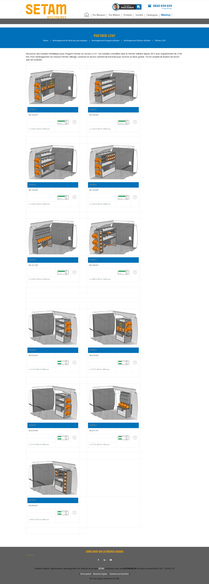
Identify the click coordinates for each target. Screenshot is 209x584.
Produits (128, 15)
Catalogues (152, 15)
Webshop (165, 15)
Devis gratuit (85, 574)
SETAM (101, 569)
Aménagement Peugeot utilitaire (106, 41)
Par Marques (99, 15)
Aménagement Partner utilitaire (137, 41)
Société (139, 15)
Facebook (98, 559)
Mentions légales (100, 574)
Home (45, 41)
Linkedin (104, 559)
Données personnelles (119, 574)
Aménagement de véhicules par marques (69, 41)
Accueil (86, 15)
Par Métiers (114, 15)
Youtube (110, 559)
